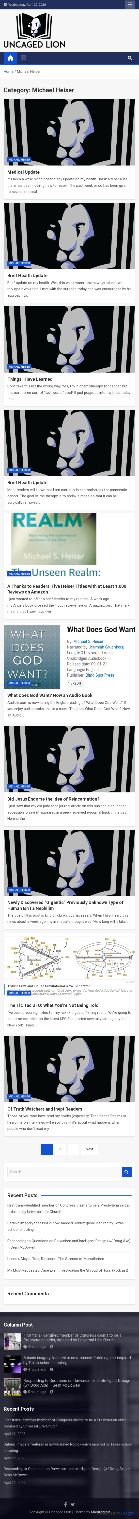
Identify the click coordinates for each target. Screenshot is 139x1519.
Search (127, 1172)
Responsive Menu (130, 4)
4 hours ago (34, 1347)
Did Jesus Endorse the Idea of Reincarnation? (53, 799)
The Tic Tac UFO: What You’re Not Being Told (53, 1005)
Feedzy (127, 1513)
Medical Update (23, 172)
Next (89, 1149)
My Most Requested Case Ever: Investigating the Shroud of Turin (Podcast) (67, 1270)
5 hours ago (34, 1392)
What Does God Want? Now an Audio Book (50, 695)
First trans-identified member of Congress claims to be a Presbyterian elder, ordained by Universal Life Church (72, 1337)
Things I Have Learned (30, 379)
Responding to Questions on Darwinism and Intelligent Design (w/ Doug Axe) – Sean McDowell (76, 1383)
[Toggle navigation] (23, 58)
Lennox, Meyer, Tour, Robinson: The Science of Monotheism (55, 1259)
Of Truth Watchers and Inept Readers (44, 1109)
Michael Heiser (19, 159)
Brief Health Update (27, 275)
